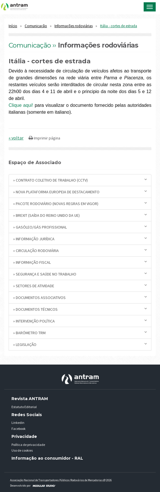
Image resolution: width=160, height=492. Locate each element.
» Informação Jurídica (80, 238)
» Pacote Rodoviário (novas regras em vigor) (80, 203)
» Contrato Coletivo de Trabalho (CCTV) (80, 180)
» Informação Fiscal (80, 262)
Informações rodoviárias (73, 25)
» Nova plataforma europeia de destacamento (80, 191)
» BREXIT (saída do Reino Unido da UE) (80, 215)
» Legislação (80, 344)
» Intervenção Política (80, 321)
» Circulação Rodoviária (80, 250)
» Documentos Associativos (80, 297)
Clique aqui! (21, 105)
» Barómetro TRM (80, 332)
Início (13, 25)
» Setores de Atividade (80, 285)
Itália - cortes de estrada (118, 25)
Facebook (18, 428)
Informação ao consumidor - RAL (47, 458)
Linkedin (17, 422)
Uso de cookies (22, 450)
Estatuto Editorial (24, 407)
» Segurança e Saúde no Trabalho (80, 274)
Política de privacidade (28, 444)
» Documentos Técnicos (80, 309)
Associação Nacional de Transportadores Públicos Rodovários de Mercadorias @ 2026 (61, 480)
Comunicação (36, 25)
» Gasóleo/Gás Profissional (80, 227)
